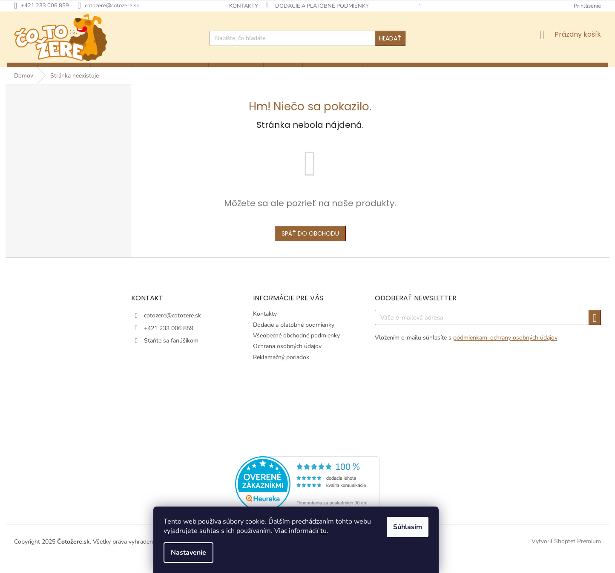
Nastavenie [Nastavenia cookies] (200, 552)
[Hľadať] (307, 38)
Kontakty (243, 6)
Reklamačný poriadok (281, 371)
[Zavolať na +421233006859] (46, 5)
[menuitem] (21, 72)
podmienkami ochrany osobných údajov (505, 352)
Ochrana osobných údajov (287, 361)
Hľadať (390, 38)
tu (335, 531)
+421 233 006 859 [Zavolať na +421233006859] (168, 342)
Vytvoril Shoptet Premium (566, 555)
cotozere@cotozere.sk (172, 330)
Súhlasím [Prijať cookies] (419, 527)
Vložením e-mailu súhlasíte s (466, 352)
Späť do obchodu (310, 247)
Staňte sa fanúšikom (171, 355)
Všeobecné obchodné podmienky (296, 350)
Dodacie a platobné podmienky (322, 6)
